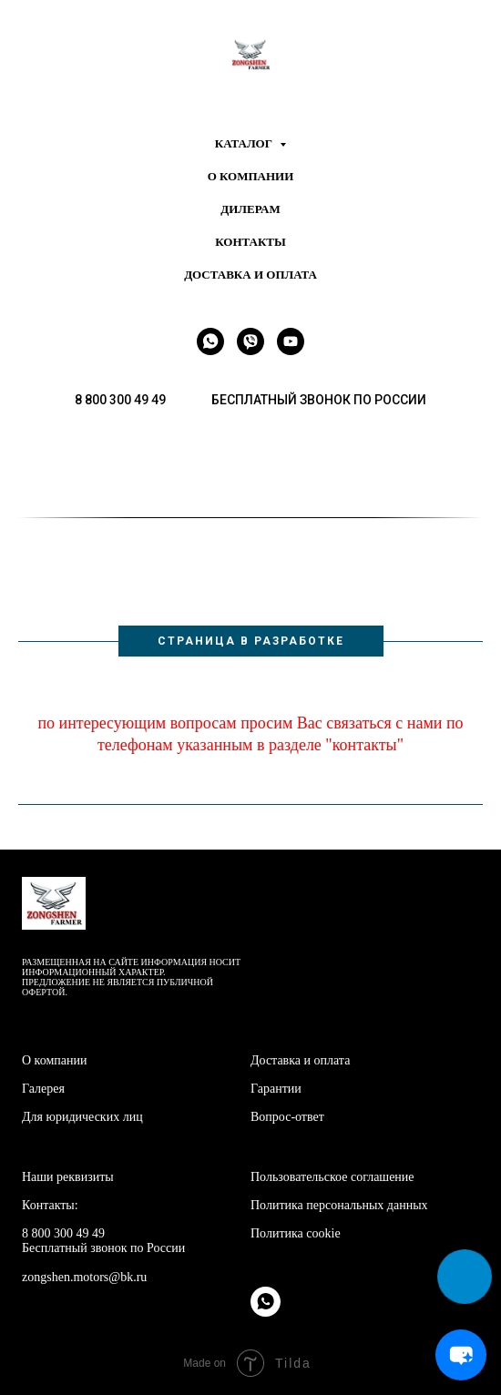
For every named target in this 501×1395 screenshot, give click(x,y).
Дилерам (250, 209)
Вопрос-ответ (287, 1117)
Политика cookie (295, 1233)
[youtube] (290, 341)
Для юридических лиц (82, 1117)
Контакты (250, 242)
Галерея (43, 1088)
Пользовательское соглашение (332, 1177)
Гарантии (276, 1088)
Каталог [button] (245, 143)
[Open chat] (460, 1354)
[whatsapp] (210, 341)
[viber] (250, 341)
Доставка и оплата (250, 274)
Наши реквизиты (68, 1177)
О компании (251, 176)
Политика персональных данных (339, 1205)
